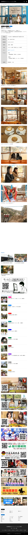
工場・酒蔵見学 (20, 516)
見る (1, 521)
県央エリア (11, 512)
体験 (1, 517)
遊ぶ (1, 520)
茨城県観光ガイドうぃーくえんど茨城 (14, 526)
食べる (19, 520)
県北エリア (7, 26)
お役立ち (19, 517)
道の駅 (2, 516)
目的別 (25, 530)
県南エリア (11, 511)
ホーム (3, 530)
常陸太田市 (3, 26)
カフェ (11, 26)
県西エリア (19, 511)
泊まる (10, 520)
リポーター (11, 521)
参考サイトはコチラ (11, 50)
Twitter (11, 528)
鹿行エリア (2, 511)
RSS (16, 528)
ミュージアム (11, 516)
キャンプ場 (11, 517)
